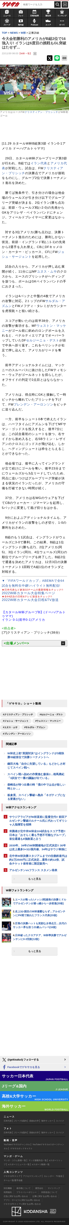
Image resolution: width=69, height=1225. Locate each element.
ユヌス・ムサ (47, 271)
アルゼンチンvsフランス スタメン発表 (33, 870)
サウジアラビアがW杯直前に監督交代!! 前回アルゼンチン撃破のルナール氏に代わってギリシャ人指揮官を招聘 (38, 820)
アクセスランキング (32, 1176)
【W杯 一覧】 (25, 53)
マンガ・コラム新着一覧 (15, 1160)
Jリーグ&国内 (20, 1121)
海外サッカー (47, 1121)
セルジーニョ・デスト (42, 340)
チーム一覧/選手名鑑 (13, 1180)
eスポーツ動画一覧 (40, 1164)
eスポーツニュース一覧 (19, 1164)
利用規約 (8, 1192)
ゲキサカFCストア (12, 1176)
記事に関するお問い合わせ (45, 1196)
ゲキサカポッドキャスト (21, 1148)
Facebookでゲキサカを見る (21, 1067)
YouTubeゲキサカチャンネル (17, 1144)
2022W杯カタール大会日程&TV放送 (30, 600)
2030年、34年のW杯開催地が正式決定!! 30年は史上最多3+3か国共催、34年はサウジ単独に (38, 847)
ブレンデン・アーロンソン (33, 404)
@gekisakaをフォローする (20, 1060)
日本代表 (8, 1121)
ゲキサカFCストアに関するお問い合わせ (22, 1204)
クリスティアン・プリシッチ (41, 112)
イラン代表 (39, 163)
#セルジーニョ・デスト (51, 714)
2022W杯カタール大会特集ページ (28, 593)
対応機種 (8, 1188)
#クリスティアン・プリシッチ (18, 714)
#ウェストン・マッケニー (48, 721)
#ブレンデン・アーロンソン (17, 733)
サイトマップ (54, 1188)
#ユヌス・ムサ (10, 727)
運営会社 (39, 1188)
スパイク (60, 1121)
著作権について (23, 1188)
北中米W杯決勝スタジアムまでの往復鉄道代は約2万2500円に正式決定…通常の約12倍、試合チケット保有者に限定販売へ (38, 859)
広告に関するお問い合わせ (16, 1196)
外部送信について (49, 1192)
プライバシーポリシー (26, 1192)
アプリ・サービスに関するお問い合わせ (22, 1200)
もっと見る (34, 878)
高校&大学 (34, 1121)
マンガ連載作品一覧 (38, 1160)
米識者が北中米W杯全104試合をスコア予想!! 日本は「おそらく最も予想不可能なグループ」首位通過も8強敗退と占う (38, 835)
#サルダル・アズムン (34, 727)
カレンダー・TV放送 (53, 1176)
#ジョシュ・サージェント (16, 721)
